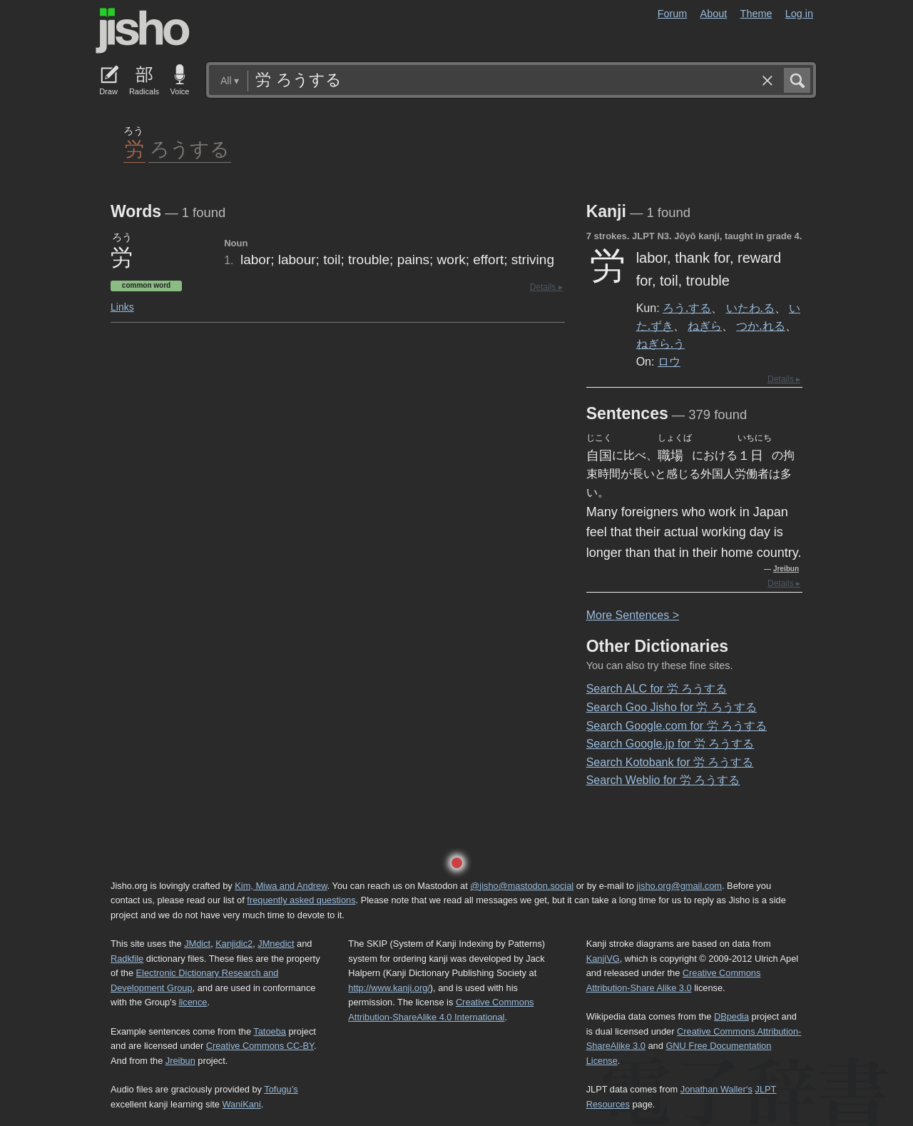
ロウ (669, 361)
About (714, 13)
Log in (799, 13)
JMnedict (275, 943)
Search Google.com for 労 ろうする (676, 726)
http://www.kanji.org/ (389, 987)
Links (122, 307)
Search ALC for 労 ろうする (656, 689)
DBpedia (731, 1016)
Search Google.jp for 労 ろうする (670, 744)
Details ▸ (546, 287)
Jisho (143, 31)
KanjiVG (603, 958)
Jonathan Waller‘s (716, 1089)
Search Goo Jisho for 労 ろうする (671, 707)
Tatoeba (269, 1031)
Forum (673, 13)
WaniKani (242, 1104)
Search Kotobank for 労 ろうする (670, 762)
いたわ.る (750, 308)
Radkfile (127, 958)
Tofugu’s (280, 1089)
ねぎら (705, 325)
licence (193, 1002)
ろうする (190, 148)
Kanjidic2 (234, 943)
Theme (756, 13)
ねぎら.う (660, 343)
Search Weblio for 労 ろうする (663, 780)
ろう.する (687, 308)
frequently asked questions (301, 900)
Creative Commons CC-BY (260, 1045)
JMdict (197, 943)
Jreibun (786, 569)
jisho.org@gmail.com (679, 885)
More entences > (632, 615)
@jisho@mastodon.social (521, 885)
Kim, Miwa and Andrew (281, 885)
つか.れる (760, 325)
